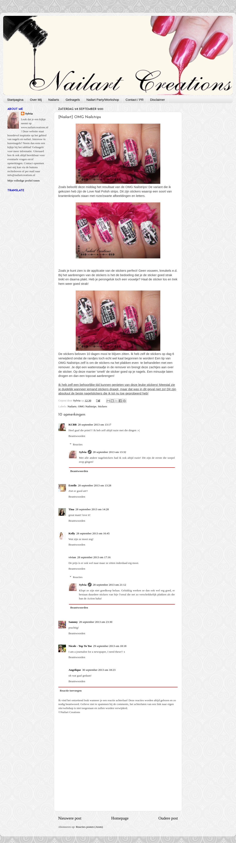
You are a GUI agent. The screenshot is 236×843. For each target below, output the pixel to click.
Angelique (75, 669)
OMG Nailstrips (87, 406)
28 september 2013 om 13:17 (94, 424)
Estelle (73, 485)
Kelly (72, 533)
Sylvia (82, 452)
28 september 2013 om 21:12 (109, 584)
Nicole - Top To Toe (80, 646)
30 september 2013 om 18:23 (98, 669)
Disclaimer (157, 99)
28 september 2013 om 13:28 (94, 485)
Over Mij (36, 99)
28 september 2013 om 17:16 (93, 557)
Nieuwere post (69, 818)
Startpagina (15, 99)
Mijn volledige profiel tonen (23, 180)
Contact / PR (135, 99)
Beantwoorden (77, 436)
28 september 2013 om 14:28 (92, 509)
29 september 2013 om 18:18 (109, 646)
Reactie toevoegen (71, 690)
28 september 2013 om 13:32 (109, 452)
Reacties (78, 444)
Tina (71, 509)
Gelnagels (73, 99)
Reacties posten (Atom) (89, 826)
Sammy (73, 621)
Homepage (120, 818)
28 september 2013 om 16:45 (93, 533)
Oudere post (168, 818)
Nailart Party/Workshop (102, 99)
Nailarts (53, 99)
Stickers (102, 406)
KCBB (73, 424)
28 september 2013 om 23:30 (95, 621)
